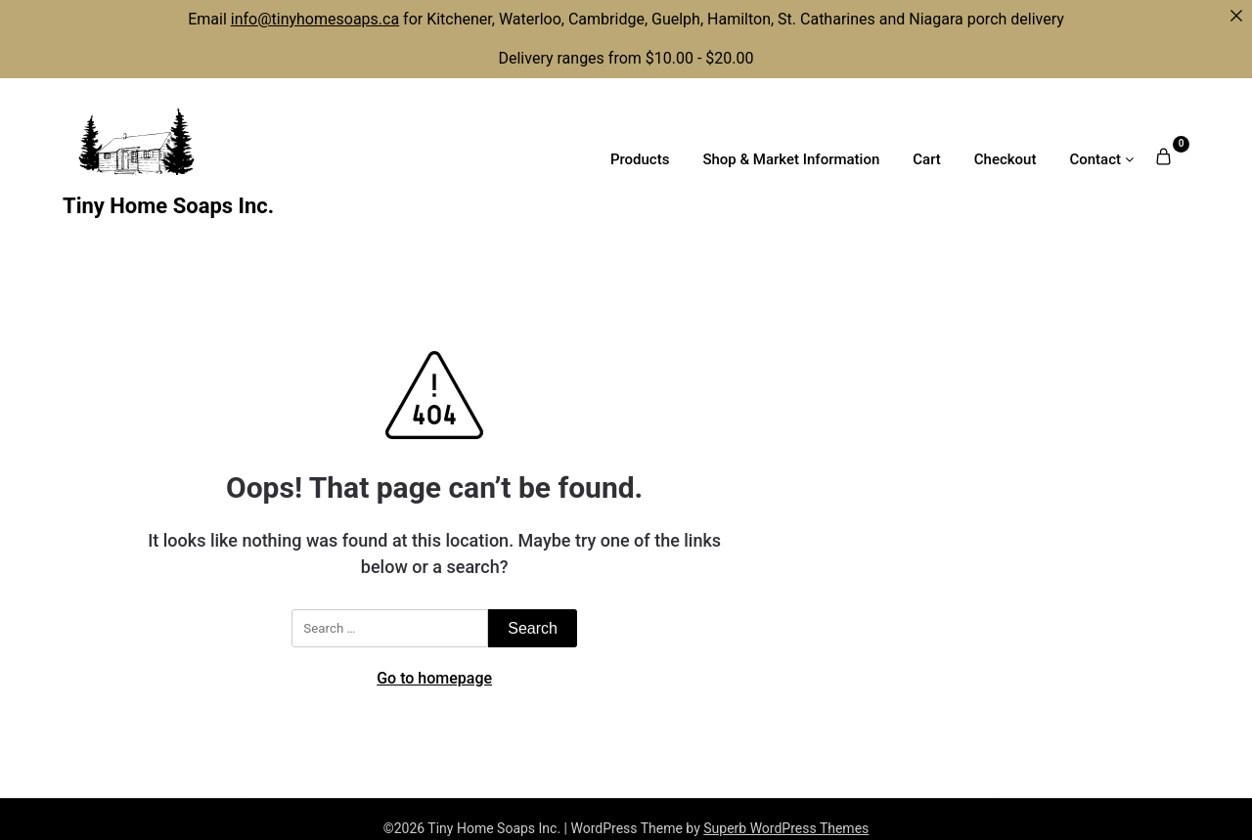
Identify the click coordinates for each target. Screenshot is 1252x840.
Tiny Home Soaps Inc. (168, 206)
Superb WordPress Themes (786, 828)
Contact (1095, 159)
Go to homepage (434, 678)
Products (640, 159)
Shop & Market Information (790, 159)
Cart (927, 159)
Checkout (1005, 159)
